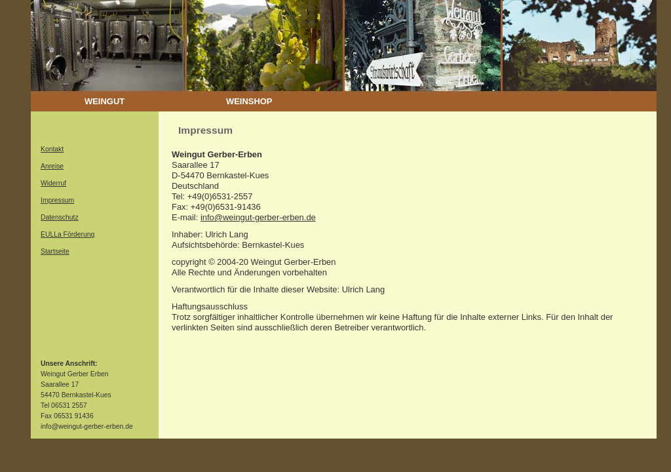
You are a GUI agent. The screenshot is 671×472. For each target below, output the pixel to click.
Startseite (55, 251)
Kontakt (52, 149)
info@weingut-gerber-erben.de (258, 217)
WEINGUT (105, 101)
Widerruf (53, 183)
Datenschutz (60, 217)
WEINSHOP (249, 101)
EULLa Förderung (67, 234)
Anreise (52, 166)
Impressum (57, 200)
